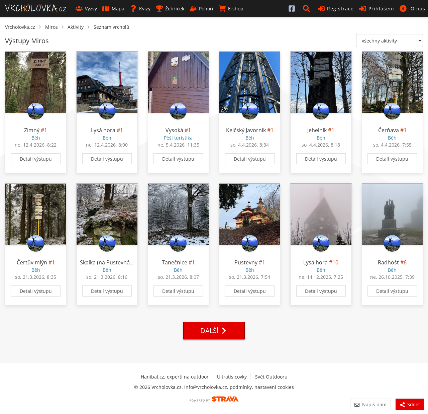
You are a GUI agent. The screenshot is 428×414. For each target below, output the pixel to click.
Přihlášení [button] (376, 8)
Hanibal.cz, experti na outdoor (175, 377)
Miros (51, 27)
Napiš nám (370, 404)
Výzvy (86, 8)
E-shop (231, 8)
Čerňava (388, 130)
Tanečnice (174, 262)
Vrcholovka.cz (20, 27)
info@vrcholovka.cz (205, 387)
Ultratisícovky (232, 377)
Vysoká (174, 130)
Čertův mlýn (32, 262)
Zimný (31, 130)
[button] (307, 8)
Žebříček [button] (170, 8)
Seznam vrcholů (111, 27)
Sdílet (410, 404)
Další (214, 330)
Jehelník (317, 130)
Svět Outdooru (271, 377)
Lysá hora (103, 130)
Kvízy (140, 8)
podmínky (241, 387)
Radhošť (388, 262)
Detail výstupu (36, 159)
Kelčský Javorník (246, 130)
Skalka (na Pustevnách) (108, 262)
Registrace (336, 8)
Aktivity (76, 27)
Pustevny (245, 262)
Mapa (113, 8)
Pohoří (201, 8)
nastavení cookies (274, 387)
